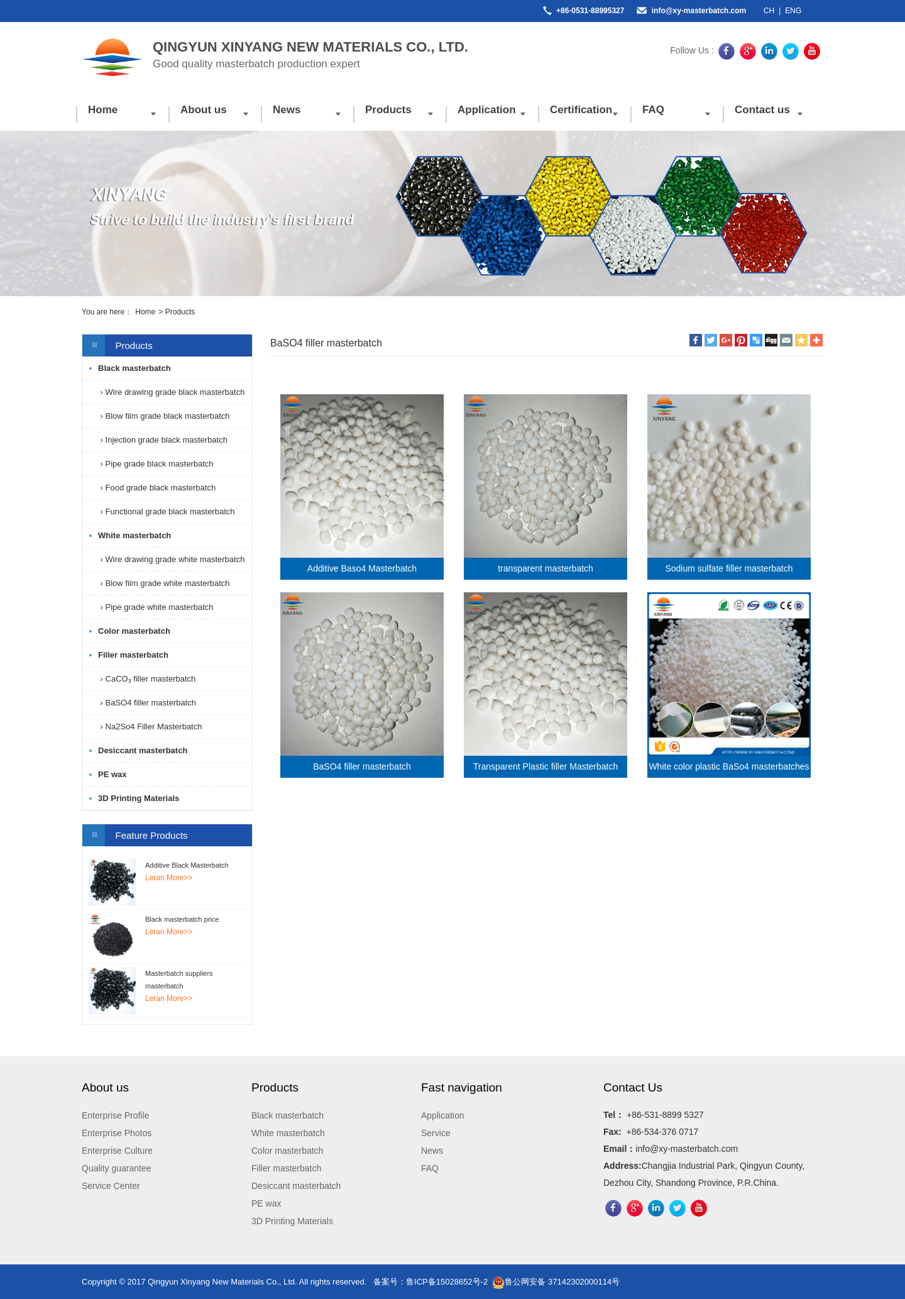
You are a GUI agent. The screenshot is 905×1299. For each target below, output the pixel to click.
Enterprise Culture (117, 1151)
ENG (793, 10)
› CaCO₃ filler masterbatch (146, 678)
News (286, 110)
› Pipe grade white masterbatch (156, 607)
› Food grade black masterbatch (157, 487)
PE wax (112, 774)
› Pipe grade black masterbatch (156, 463)
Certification (581, 110)
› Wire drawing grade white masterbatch (171, 559)
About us (203, 110)
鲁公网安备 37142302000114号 (556, 1281)
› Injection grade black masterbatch (163, 440)
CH (769, 10)
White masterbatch (134, 535)
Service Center (111, 1186)
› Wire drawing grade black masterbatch (171, 392)
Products (388, 110)
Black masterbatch (134, 368)
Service (436, 1133)
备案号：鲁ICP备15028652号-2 (430, 1281)
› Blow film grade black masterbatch (164, 416)
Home (103, 110)
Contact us (762, 110)
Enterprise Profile (115, 1115)
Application (487, 110)
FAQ (653, 110)
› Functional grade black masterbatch (166, 511)
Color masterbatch (134, 631)
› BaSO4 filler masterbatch (147, 702)
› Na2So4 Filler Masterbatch (150, 726)
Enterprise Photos (116, 1133)
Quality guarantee (116, 1168)
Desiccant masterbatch (142, 750)
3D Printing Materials (138, 798)
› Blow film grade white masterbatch (164, 583)
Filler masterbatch (133, 655)
